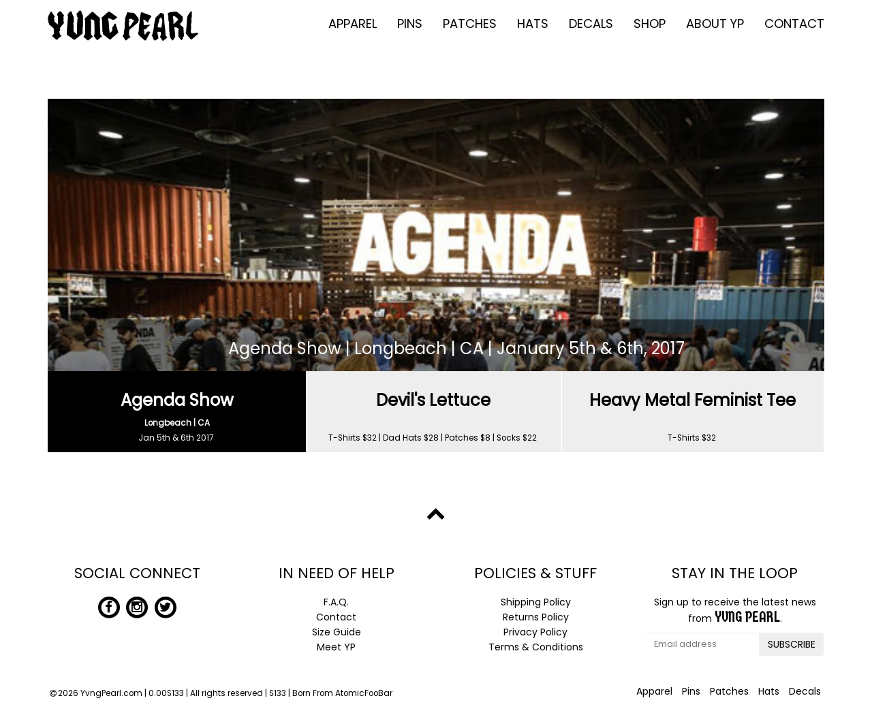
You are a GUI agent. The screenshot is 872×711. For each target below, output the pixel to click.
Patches (470, 23)
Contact (794, 23)
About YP (715, 23)
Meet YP (336, 647)
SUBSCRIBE (791, 644)
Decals (591, 23)
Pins (409, 23)
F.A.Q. (336, 602)
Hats (532, 23)
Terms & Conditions (535, 647)
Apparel (352, 23)
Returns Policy (536, 617)
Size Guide (336, 632)
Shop (650, 23)
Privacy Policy (535, 632)
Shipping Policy (536, 602)
